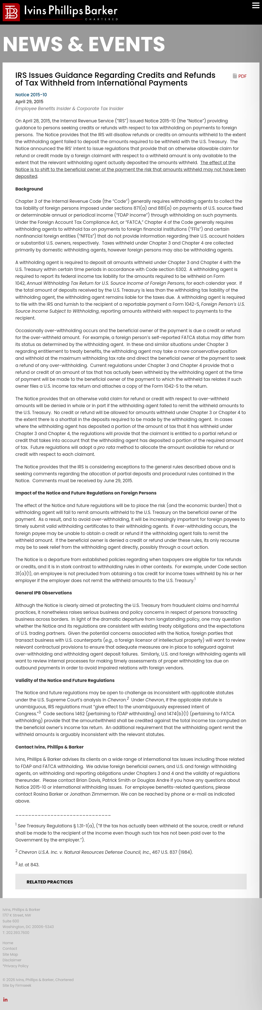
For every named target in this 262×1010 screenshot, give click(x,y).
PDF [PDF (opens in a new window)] (242, 76)
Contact (10, 948)
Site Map (10, 954)
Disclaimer (12, 960)
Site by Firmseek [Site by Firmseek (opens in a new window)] (17, 985)
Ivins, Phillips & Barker (21, 909)
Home (8, 942)
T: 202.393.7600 (16, 932)
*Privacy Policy (15, 966)
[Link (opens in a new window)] (5, 1001)
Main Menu (255, 7)
